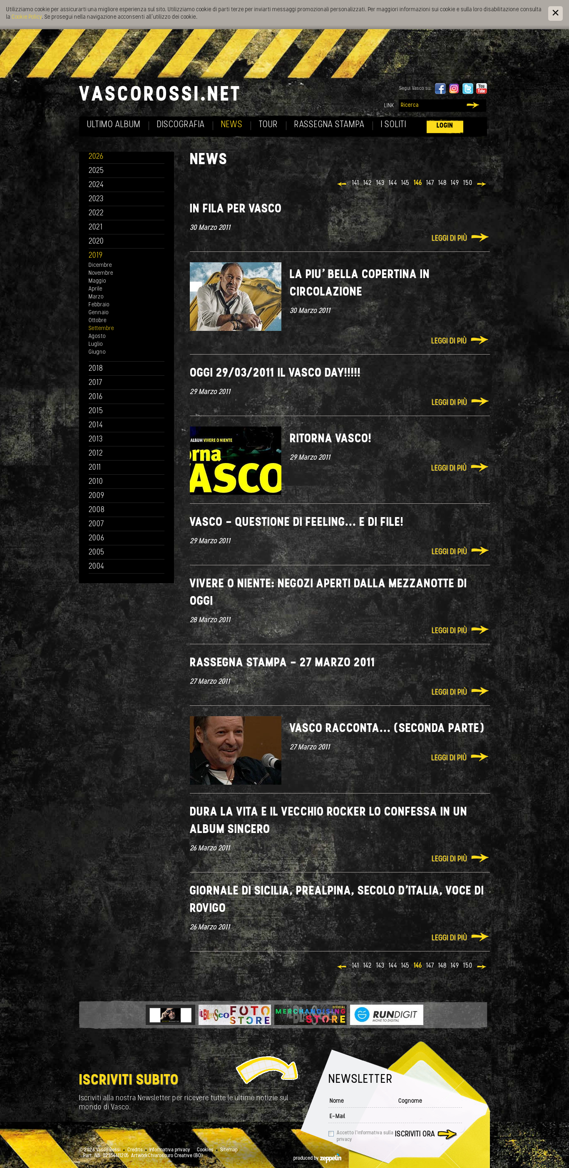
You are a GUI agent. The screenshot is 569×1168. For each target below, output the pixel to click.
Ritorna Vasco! (331, 439)
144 (393, 183)
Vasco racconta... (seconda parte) (387, 728)
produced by (317, 1158)
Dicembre (100, 265)
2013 (96, 440)
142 (367, 183)
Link (389, 106)
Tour (268, 125)
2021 (96, 228)
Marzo (96, 297)
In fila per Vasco (236, 209)
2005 (96, 553)
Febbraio (99, 305)
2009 (96, 496)
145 (405, 183)
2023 (96, 199)
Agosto (97, 336)
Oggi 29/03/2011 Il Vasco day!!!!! (275, 373)
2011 (95, 468)
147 (430, 183)
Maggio (97, 281)
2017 (95, 383)
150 (467, 183)
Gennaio (99, 313)
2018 (96, 369)
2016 (96, 397)
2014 (96, 425)
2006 (96, 538)
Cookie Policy (27, 17)
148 (442, 183)
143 (380, 183)
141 (355, 183)
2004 (96, 567)
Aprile (95, 289)
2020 (96, 242)
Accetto (365, 1136)
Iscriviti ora (415, 1134)
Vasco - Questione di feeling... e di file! (297, 522)
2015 (96, 411)
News (232, 125)
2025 (96, 171)
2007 (96, 524)
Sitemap (229, 1150)
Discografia (181, 125)
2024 (96, 185)
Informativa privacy (169, 1150)
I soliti (393, 125)
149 (455, 183)
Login (445, 125)
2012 (96, 454)
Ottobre (98, 321)
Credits (135, 1150)
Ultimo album (114, 125)
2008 (97, 510)
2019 (96, 256)
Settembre (101, 328)
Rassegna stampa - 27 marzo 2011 (282, 663)
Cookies (205, 1150)
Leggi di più (449, 239)
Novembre (101, 273)
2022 (96, 213)
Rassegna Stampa (329, 125)
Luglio (96, 344)
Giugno (97, 352)
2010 (96, 482)
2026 (96, 157)
